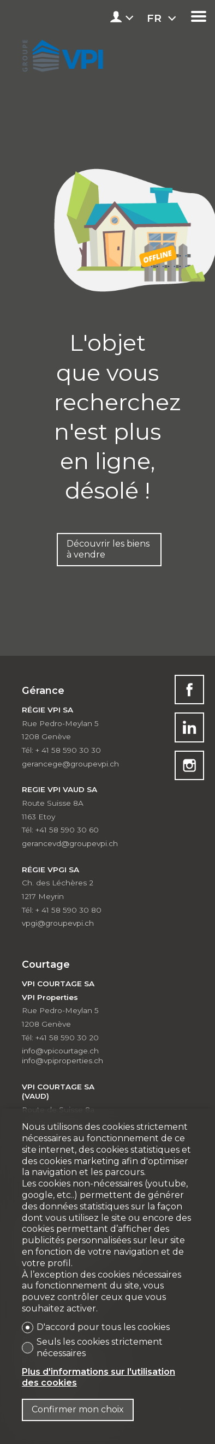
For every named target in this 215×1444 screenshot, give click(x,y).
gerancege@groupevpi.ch (70, 763)
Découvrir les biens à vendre (108, 549)
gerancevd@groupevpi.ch (70, 843)
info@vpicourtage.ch (60, 1050)
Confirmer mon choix (78, 1409)
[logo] (61, 53)
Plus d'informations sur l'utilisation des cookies (98, 1377)
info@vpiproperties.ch (62, 1060)
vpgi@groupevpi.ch (58, 923)
